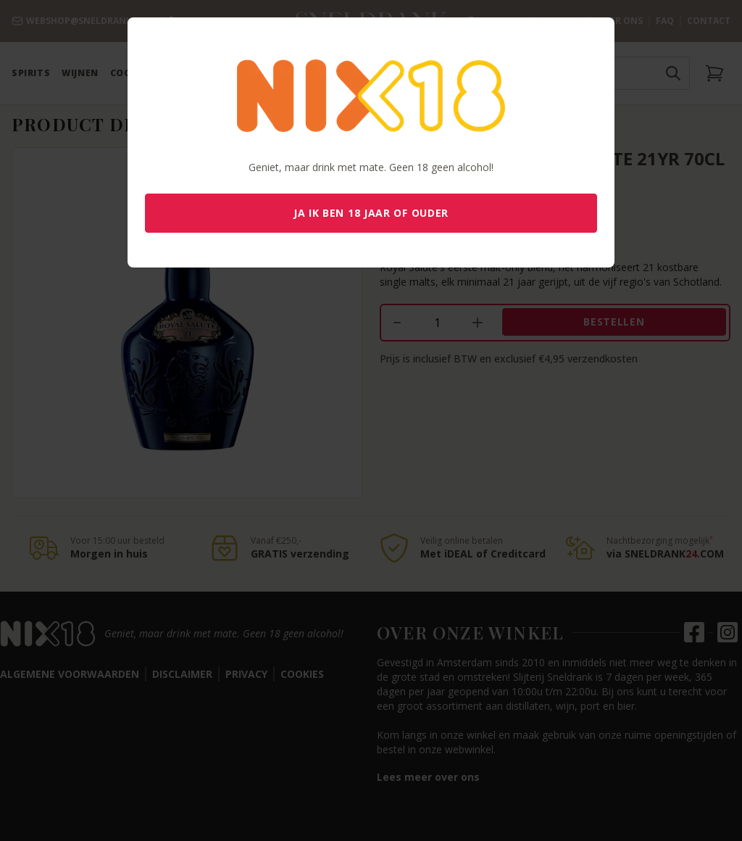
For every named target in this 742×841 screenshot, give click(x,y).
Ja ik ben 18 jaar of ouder (371, 213)
